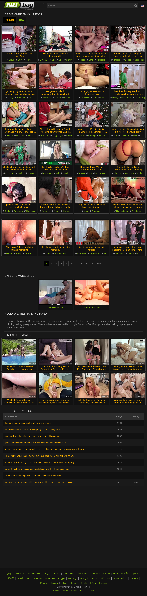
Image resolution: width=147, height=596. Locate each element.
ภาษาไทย (125, 573)
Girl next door (122, 211)
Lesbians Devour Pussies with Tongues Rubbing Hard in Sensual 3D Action (39, 482)
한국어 (135, 573)
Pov (135, 135)
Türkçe (17, 573)
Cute (91, 60)
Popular (9, 20)
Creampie (9, 173)
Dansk (29, 578)
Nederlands (68, 573)
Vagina (21, 173)
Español (54, 583)
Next (99, 263)
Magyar (61, 578)
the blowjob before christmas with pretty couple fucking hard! (32, 429)
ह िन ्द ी (105, 578)
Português (84, 578)
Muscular (85, 98)
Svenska (134, 578)
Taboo (82, 60)
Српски (106, 573)
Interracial (47, 98)
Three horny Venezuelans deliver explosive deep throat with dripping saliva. (39, 456)
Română (74, 583)
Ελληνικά (38, 578)
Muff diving (140, 98)
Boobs (128, 60)
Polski (84, 583)
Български (50, 578)
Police (69, 135)
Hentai (10, 135)
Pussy (10, 98)
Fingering (117, 60)
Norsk (115, 573)
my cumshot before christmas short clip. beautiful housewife (32, 436)
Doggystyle (58, 135)
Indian (67, 98)
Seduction (119, 253)
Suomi (20, 578)
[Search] (135, 5)
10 (92, 263)
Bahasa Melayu (120, 578)
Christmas (125, 135)
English (56, 573)
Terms (65, 591)
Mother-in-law (60, 253)
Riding (29, 60)
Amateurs (21, 98)
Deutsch (103, 583)
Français (47, 573)
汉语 (9, 573)
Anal (86, 211)
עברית (95, 578)
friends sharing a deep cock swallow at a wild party (28, 423)
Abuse (74, 591)
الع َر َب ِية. (72, 578)
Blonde (102, 135)
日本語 (11, 578)
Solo (61, 60)
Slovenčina (95, 573)
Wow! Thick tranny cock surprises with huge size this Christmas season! (38, 469)
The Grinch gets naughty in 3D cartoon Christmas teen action (33, 475)
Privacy (56, 591)
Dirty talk (44, 60)
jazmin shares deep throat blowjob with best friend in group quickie (35, 443)
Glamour (67, 211)
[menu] (41, 5)
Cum (20, 60)
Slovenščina (82, 573)
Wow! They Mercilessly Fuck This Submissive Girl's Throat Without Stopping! (40, 462)
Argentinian (95, 253)
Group (11, 60)
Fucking (92, 135)
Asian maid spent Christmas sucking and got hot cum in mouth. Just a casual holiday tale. (46, 449)
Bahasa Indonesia (31, 573)
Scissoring (139, 60)
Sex (53, 60)
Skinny (69, 60)
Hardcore (101, 60)
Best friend (126, 98)
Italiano (64, 583)
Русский (44, 583)
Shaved (31, 173)
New (21, 20)
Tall (57, 173)
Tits (141, 135)
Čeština (92, 583)
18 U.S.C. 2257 (87, 591)
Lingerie (117, 173)
